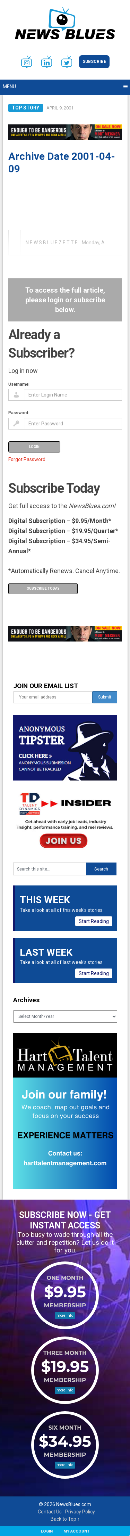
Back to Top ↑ (65, 1519)
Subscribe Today (43, 588)
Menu (9, 86)
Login (47, 1531)
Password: (18, 412)
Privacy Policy (80, 1511)
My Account (76, 1531)
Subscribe (94, 61)
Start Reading (94, 921)
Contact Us (50, 1511)
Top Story (25, 108)
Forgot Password (26, 459)
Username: (18, 384)
